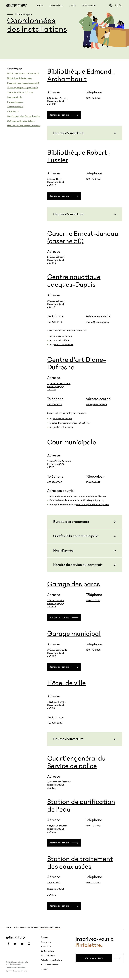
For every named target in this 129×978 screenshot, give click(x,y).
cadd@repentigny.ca (96, 404)
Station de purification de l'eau (21, 121)
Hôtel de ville (13, 111)
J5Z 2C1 (51, 467)
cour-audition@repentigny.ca (88, 500)
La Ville (15, 928)
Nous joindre (32, 928)
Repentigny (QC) (55, 101)
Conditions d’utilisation (15, 967)
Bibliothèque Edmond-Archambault (23, 73)
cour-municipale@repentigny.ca (90, 496)
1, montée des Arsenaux (59, 461)
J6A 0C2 (51, 389)
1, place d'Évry (54, 179)
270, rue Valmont (55, 257)
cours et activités (62, 340)
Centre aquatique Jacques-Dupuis (22, 88)
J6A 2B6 (51, 708)
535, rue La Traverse (57, 825)
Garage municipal (15, 107)
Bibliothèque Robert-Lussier (19, 78)
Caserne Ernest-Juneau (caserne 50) (23, 83)
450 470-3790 (93, 600)
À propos (23, 928)
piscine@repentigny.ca (97, 322)
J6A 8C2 (51, 656)
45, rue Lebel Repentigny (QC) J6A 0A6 (55, 888)
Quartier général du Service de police (23, 116)
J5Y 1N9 (51, 307)
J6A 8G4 (51, 606)
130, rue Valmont (55, 301)
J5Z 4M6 (51, 104)
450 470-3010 (54, 404)
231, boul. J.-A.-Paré (57, 98)
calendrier (57, 423)
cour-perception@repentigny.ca (92, 504)
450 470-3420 (93, 179)
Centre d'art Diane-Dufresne (20, 92)
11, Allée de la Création (58, 383)
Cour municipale (14, 97)
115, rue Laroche (55, 600)
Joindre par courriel (59, 115)
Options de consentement (16, 971)
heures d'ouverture (62, 336)
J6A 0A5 (51, 832)
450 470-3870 (93, 825)
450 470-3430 (93, 98)
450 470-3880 (93, 882)
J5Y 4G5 (51, 263)
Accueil (8, 928)
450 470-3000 (54, 723)
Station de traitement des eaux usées (23, 126)
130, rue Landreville (57, 650)
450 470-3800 (93, 650)
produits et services (63, 344)
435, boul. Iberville (56, 702)
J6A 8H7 (51, 185)
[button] (40, 5)
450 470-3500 (54, 482)
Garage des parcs (15, 102)
